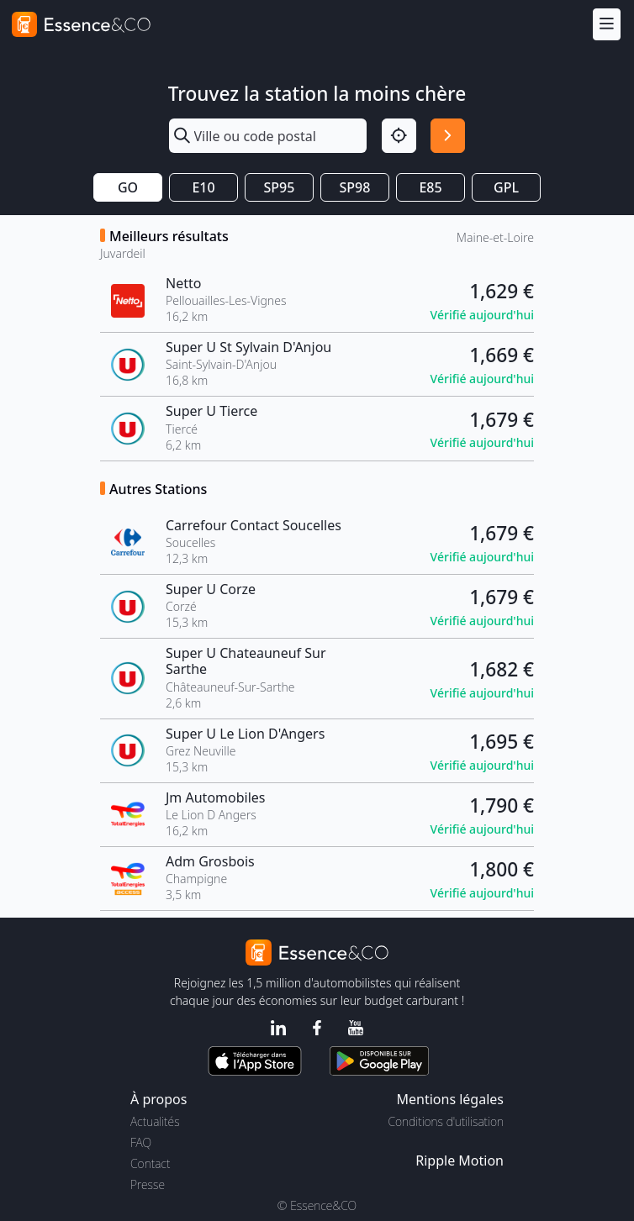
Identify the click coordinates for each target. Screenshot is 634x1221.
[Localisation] (399, 135)
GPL (506, 187)
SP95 (279, 187)
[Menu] (607, 23)
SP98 (355, 187)
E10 (203, 187)
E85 (430, 187)
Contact (150, 1163)
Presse (147, 1184)
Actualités (155, 1121)
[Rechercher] (448, 135)
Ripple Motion (459, 1160)
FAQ (140, 1142)
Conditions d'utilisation (446, 1121)
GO (128, 187)
